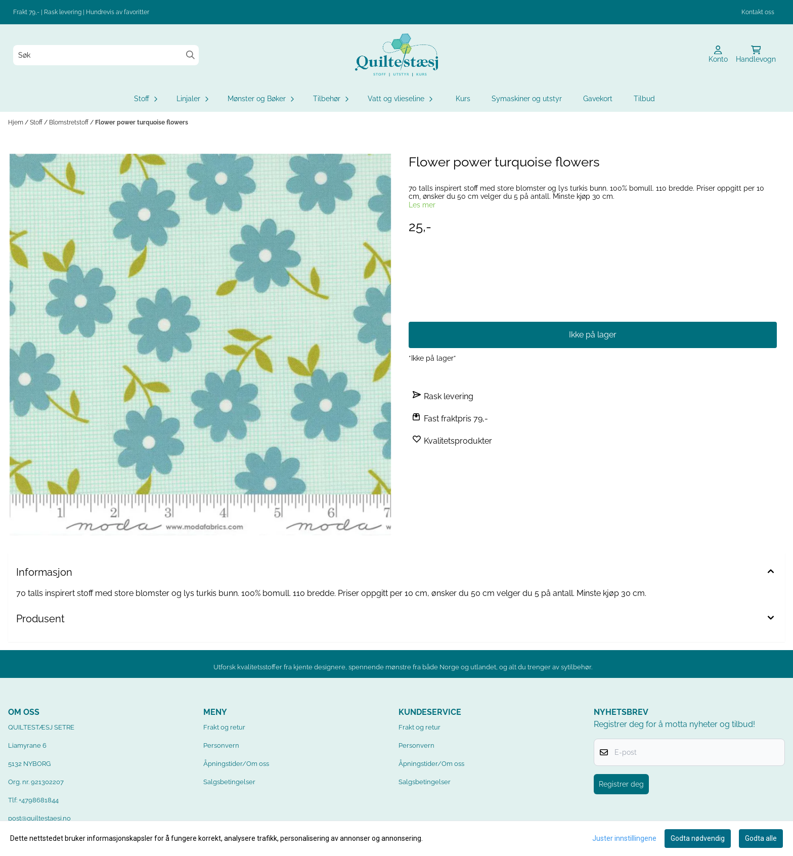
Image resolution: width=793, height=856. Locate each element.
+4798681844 (39, 800)
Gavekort (597, 99)
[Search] (190, 55)
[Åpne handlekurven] (756, 55)
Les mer (422, 205)
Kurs (463, 99)
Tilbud (644, 99)
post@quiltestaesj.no (39, 818)
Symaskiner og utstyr (527, 99)
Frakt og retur (224, 727)
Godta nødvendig (698, 838)
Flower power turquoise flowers (141, 122)
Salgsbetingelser (229, 782)
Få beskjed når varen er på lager (592, 301)
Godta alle (761, 838)
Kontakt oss (757, 12)
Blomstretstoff (69, 122)
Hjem (16, 122)
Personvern (221, 745)
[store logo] (396, 54)
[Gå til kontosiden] (718, 55)
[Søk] (106, 55)
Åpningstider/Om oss (236, 763)
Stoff (37, 122)
